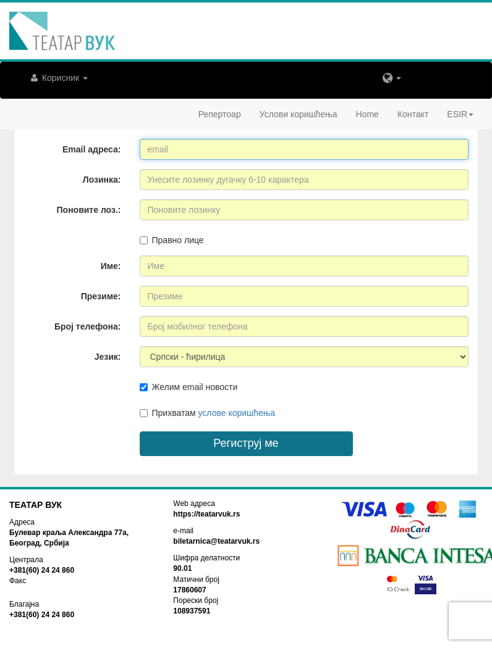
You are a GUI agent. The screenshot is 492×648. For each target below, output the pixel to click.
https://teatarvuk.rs (206, 514)
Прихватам (208, 413)
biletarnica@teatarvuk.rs (216, 541)
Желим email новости (189, 387)
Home (367, 114)
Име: (111, 266)
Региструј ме (245, 443)
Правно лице (172, 240)
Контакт (412, 114)
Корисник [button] (58, 78)
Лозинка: (102, 180)
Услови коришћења (298, 114)
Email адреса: (91, 149)
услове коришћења (236, 413)
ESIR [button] (460, 114)
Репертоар (219, 114)
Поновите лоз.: (89, 210)
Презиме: (101, 296)
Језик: (108, 357)
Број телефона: (87, 326)
